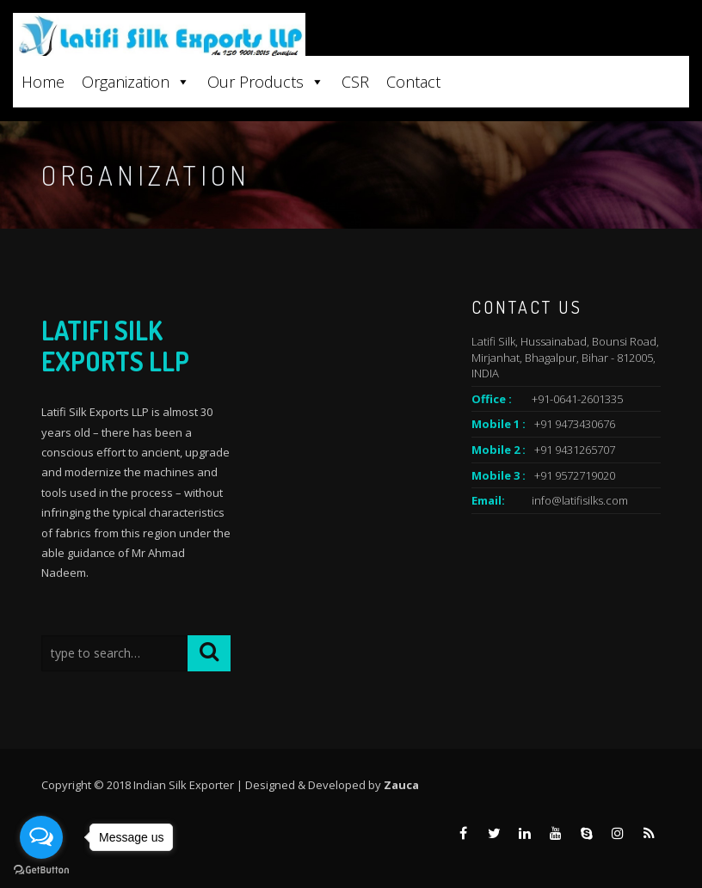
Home (43, 81)
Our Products (265, 81)
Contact (413, 81)
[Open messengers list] (41, 837)
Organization (136, 81)
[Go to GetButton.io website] (41, 870)
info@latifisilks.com (580, 500)
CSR (355, 81)
